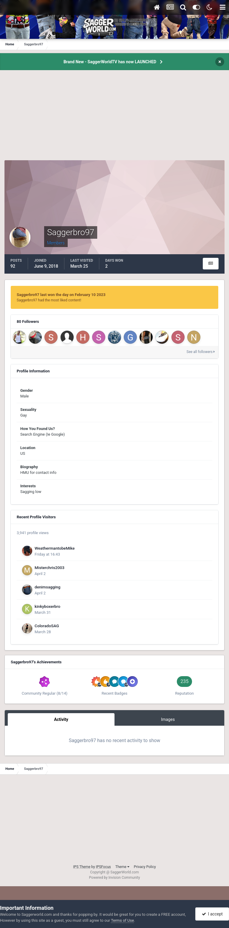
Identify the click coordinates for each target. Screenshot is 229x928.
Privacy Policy (145, 867)
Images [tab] (168, 719)
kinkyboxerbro (47, 606)
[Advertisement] (114, 118)
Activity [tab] (61, 719)
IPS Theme (81, 867)
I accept (212, 914)
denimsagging (48, 587)
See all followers (201, 352)
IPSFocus (103, 867)
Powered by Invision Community (114, 877)
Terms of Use (122, 920)
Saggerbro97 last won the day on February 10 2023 (61, 294)
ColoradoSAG (47, 625)
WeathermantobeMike (55, 548)
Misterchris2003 (49, 567)
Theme (122, 867)
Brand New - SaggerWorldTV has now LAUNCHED (110, 61)
